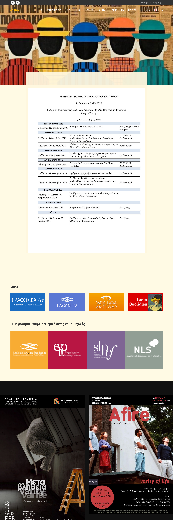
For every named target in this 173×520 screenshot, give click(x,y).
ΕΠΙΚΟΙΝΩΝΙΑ (145, 10)
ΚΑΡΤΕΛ (114, 10)
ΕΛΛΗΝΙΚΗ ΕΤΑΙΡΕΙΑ (54, 10)
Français (158, 10)
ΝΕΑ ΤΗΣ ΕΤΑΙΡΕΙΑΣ (128, 10)
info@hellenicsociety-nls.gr (152, 3)
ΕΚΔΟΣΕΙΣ (90, 10)
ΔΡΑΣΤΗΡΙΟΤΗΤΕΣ (74, 10)
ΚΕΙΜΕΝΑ (103, 10)
